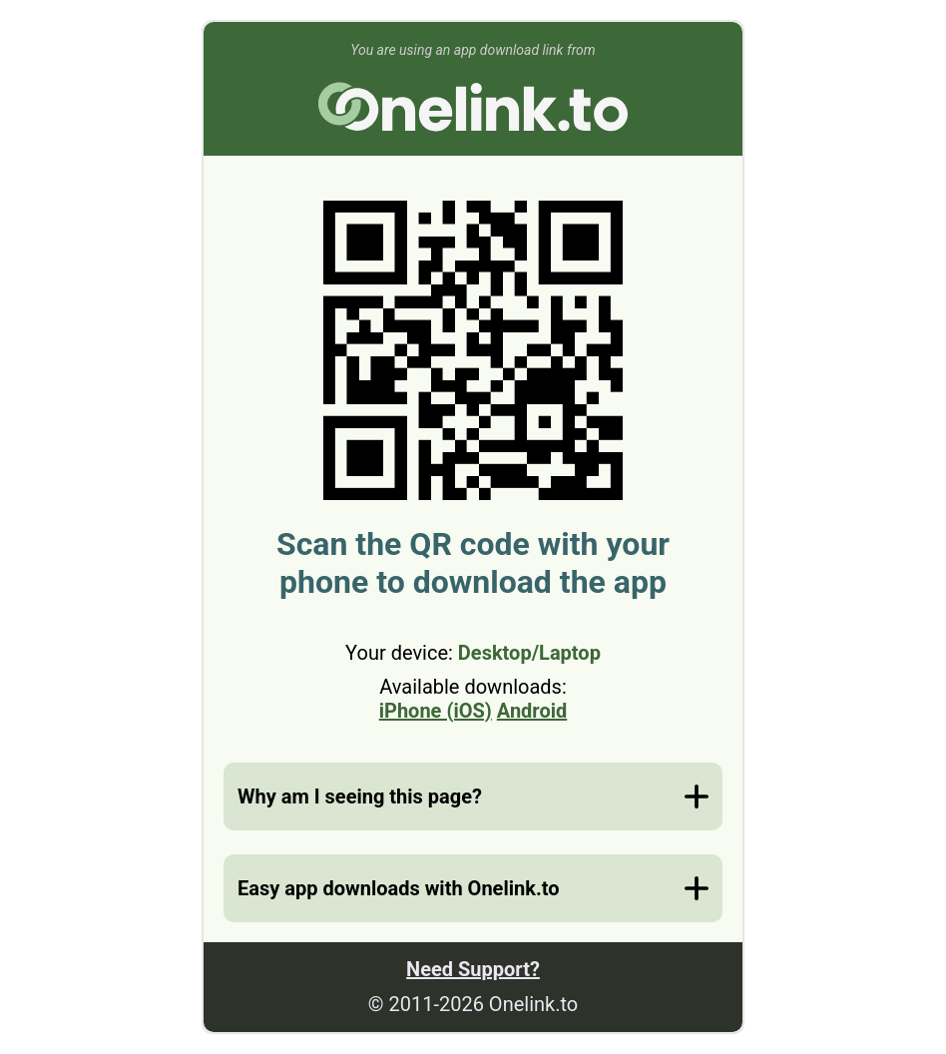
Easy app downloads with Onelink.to (398, 888)
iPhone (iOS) (435, 711)
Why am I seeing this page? (359, 796)
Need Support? (473, 969)
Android (532, 711)
